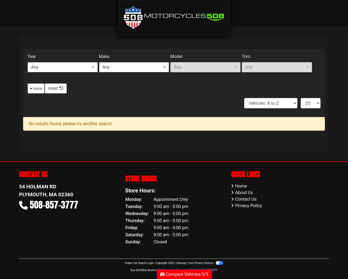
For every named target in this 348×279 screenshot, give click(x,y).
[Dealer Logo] (174, 17)
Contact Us (246, 199)
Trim (246, 56)
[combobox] (62, 67)
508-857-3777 (54, 204)
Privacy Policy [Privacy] (248, 205)
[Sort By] (270, 103)
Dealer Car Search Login (139, 263)
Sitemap (181, 263)
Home (241, 186)
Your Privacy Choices (205, 263)
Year (31, 56)
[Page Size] (311, 103)
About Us (244, 192)
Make (104, 56)
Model (176, 56)
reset (55, 88)
